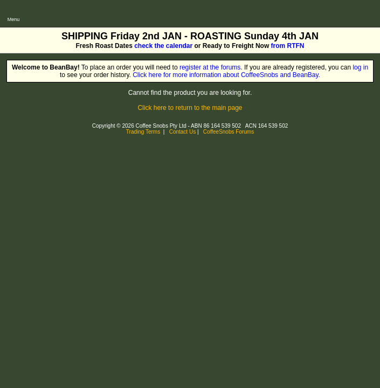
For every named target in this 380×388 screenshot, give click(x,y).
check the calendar (163, 46)
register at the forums (209, 67)
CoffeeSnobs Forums (228, 132)
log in (360, 67)
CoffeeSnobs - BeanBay (63, 4)
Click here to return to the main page (189, 108)
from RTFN (288, 46)
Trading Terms (143, 132)
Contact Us (182, 132)
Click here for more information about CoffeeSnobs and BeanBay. (226, 75)
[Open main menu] (13, 13)
